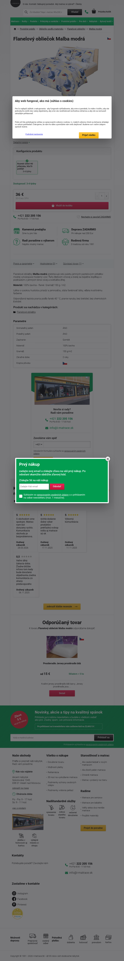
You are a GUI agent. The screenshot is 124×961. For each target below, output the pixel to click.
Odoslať (57, 486)
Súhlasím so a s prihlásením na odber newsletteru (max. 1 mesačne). (54, 496)
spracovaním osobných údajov (53, 494)
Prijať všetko (88, 135)
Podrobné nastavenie (34, 134)
